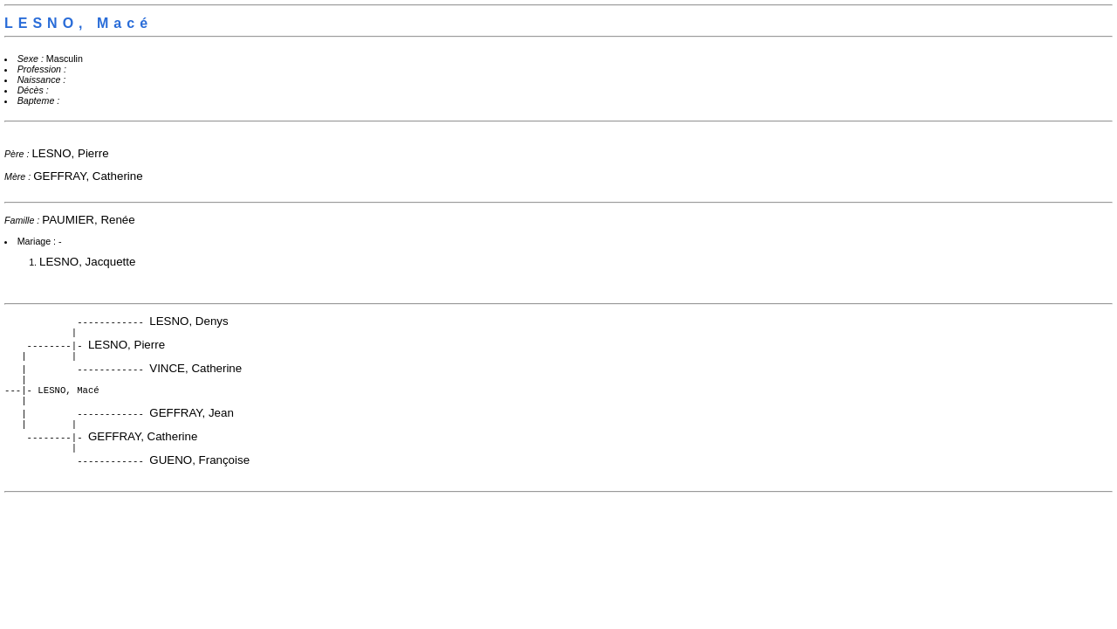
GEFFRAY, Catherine (87, 176)
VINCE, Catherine (195, 371)
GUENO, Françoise (199, 472)
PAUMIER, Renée (88, 219)
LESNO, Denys (188, 321)
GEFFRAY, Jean (191, 421)
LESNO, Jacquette (87, 261)
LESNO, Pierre (69, 153)
